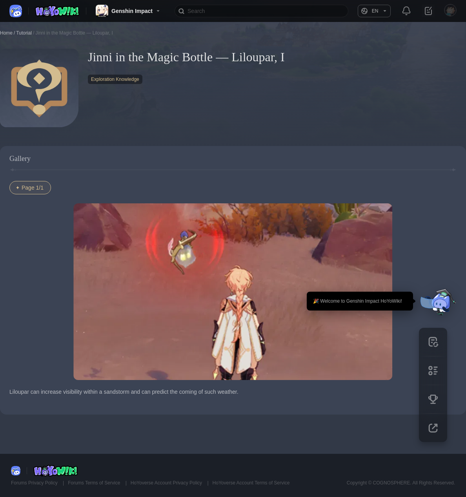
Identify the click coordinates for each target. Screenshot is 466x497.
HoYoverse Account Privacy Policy (167, 483)
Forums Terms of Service (94, 483)
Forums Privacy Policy (35, 483)
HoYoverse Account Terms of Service (251, 483)
